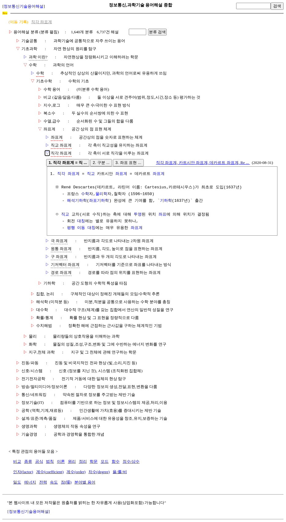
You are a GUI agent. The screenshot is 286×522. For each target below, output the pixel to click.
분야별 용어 (84, 482)
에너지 (30, 482)
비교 (17, 461)
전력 (43, 482)
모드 (105, 461)
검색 (277, 6)
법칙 (50, 461)
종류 (28, 461)
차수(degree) (99, 471)
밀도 (17, 482)
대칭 (81, 221)
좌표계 (74, 174)
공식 (39, 461)
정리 (83, 461)
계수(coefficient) (50, 471)
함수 (116, 461)
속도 (54, 482)
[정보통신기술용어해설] (28, 511)
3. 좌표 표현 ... (128, 162)
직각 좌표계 (41, 22)
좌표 (162, 214)
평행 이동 (76, 228)
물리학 (101, 194)
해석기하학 (77, 201)
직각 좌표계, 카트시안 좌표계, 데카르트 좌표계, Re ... (203, 162)
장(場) (66, 482)
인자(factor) (23, 471)
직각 (61, 174)
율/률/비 (120, 471)
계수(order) (75, 471)
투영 (138, 214)
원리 (72, 461)
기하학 (166, 201)
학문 (94, 461)
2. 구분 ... (101, 162)
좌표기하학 (99, 201)
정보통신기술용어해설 (23, 6)
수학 (85, 194)
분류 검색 (157, 32)
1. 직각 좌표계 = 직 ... (68, 162)
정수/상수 (131, 461)
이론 (61, 461)
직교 (91, 174)
